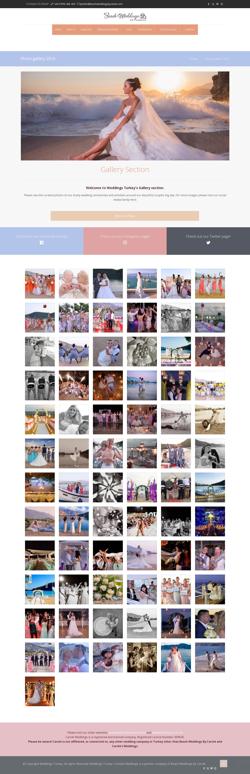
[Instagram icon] (221, 4)
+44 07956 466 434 (64, 4)
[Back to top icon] (223, 763)
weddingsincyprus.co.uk (167, 732)
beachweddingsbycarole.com (127, 732)
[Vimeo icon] (217, 4)
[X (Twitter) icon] (213, 4)
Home (194, 59)
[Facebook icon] (208, 4)
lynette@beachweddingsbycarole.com (101, 4)
